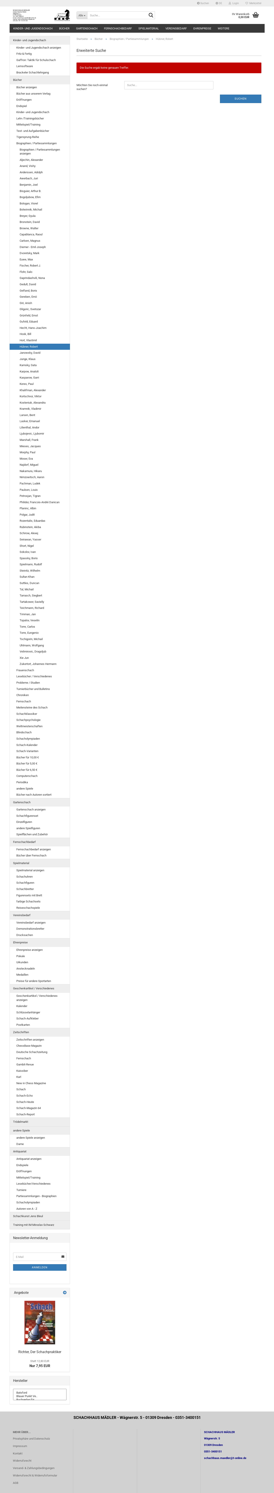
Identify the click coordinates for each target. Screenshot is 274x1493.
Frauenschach (25, 670)
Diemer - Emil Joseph (33, 247)
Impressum (20, 1446)
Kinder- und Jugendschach (33, 28)
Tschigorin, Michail (31, 639)
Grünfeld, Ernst (29, 315)
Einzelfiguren (24, 822)
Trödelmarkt (20, 1121)
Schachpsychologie (28, 720)
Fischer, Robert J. (30, 265)
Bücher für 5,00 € (26, 763)
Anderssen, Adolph (31, 172)
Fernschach (23, 701)
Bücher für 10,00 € (27, 757)
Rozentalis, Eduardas (32, 520)
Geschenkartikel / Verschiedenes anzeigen (37, 998)
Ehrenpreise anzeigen (29, 949)
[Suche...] (82, 15)
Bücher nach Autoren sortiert (33, 794)
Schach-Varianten (27, 751)
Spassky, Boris (29, 558)
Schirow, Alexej (29, 533)
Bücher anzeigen (26, 87)
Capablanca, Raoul (31, 234)
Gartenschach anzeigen (31, 809)
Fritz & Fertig (24, 53)
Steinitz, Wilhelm (30, 570)
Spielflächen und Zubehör (32, 834)
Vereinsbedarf (176, 28)
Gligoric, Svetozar (30, 309)
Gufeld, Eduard (29, 321)
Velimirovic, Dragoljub (33, 651)
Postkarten (23, 1024)
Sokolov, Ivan (28, 552)
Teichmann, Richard (32, 608)
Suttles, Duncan (29, 583)
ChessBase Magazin (29, 1045)
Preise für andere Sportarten (33, 981)
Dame (20, 1144)
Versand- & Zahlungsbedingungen (33, 1468)
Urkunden (22, 962)
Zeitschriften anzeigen (30, 1039)
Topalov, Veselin (29, 620)
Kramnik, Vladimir (30, 408)
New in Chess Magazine (31, 1083)
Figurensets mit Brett (29, 895)
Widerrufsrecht (22, 1460)
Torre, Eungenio (29, 632)
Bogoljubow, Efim (30, 197)
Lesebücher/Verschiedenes (33, 1183)
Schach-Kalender (26, 745)
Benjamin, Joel (29, 184)
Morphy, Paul (27, 452)
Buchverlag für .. (40, 1399)
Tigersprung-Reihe (27, 137)
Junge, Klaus (28, 359)
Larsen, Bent (27, 415)
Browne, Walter (29, 228)
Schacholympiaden (28, 738)
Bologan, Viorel (29, 203)
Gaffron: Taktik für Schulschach (36, 60)
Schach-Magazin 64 (28, 1108)
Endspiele (22, 1165)
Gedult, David (28, 284)
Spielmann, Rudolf (31, 564)
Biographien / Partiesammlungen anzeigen (40, 151)
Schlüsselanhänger (28, 1012)
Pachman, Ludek (30, 483)
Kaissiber (22, 1070)
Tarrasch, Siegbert (31, 595)
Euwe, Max (26, 259)
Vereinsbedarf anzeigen (31, 922)
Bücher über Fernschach (31, 855)
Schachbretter (25, 889)
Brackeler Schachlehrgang (32, 72)
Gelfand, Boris (28, 290)
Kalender (21, 1006)
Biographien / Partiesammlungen (36, 143)
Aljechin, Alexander (31, 159)
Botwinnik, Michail (31, 209)
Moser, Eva (26, 458)
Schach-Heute (25, 1102)
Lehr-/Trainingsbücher (30, 118)
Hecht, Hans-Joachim (33, 328)
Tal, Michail (27, 589)
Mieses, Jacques (30, 446)
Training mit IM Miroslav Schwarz (33, 1224)
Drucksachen (24, 935)
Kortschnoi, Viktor (30, 396)
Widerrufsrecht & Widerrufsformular (35, 1475)
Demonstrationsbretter (30, 928)
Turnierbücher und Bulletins (33, 689)
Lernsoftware (24, 66)
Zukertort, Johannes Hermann (38, 664)
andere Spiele (24, 788)
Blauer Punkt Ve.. (40, 1396)
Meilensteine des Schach (32, 707)
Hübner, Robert (29, 346)
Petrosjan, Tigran (30, 496)
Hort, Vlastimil (28, 340)
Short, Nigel (27, 545)
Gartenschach (86, 28)
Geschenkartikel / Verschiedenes (33, 988)
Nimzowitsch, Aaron (32, 477)
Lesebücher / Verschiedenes (34, 676)
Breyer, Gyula (28, 215)
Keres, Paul (27, 384)
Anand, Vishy (28, 166)
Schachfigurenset (27, 815)
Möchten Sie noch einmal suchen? (92, 87)
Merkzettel (253, 3)
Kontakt (17, 1453)
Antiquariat (19, 1151)
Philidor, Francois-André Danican (40, 502)
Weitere (223, 28)
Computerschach (26, 776)
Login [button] (234, 3)
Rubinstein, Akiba (30, 527)
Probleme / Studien (28, 682)
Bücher (64, 28)
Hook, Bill (25, 334)
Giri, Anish (26, 303)
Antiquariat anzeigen (28, 1158)
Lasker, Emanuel (30, 421)
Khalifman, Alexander (33, 390)
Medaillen (22, 974)
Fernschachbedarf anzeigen (33, 849)
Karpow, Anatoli (29, 371)
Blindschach (24, 732)
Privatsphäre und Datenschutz (31, 1438)
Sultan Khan (27, 576)
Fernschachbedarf (118, 28)
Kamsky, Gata (28, 365)
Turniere (21, 1190)
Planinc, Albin (28, 508)
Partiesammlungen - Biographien (36, 1196)
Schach (21, 1089)
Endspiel (21, 106)
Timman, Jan (28, 614)
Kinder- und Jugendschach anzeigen (38, 47)
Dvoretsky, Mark (29, 253)
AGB (15, 1483)
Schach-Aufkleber (27, 1018)
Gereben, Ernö (28, 296)
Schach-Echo (24, 1095)
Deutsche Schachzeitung (31, 1052)
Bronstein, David (30, 222)
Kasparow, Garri (29, 377)
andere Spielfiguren (28, 828)
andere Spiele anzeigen (30, 1137)
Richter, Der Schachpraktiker (39, 1352)
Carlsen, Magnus (30, 240)
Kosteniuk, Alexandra (33, 402)
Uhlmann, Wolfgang (32, 645)
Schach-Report (25, 1114)
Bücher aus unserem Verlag (33, 93)
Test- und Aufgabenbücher (32, 130)
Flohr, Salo (26, 271)
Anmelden (40, 1267)
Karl (18, 1077)
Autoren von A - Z (26, 1208)
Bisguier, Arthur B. (30, 191)
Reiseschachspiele (28, 907)
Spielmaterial (148, 28)
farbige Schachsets (28, 901)
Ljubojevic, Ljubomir (32, 433)
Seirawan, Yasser (30, 539)
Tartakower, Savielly (32, 601)
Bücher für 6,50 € (26, 769)
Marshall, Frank (29, 440)
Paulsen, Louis (29, 489)
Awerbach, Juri (29, 178)
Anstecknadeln (25, 968)
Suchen (203, 3)
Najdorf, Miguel (29, 464)
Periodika (22, 782)
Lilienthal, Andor (29, 427)
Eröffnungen (24, 99)
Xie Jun (24, 657)
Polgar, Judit (27, 514)
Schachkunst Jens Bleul (28, 1216)
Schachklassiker (26, 713)
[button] (218, 3)
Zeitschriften (21, 1032)
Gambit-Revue (25, 1064)
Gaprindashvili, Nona (32, 278)
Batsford (40, 1392)
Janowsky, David (30, 352)
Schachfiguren (25, 882)
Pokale (20, 956)
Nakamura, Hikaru (31, 471)
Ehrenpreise (202, 28)
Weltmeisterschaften (29, 726)
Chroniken (22, 695)
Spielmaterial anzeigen (30, 870)
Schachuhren (24, 876)
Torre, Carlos (27, 626)
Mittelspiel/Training (28, 124)
